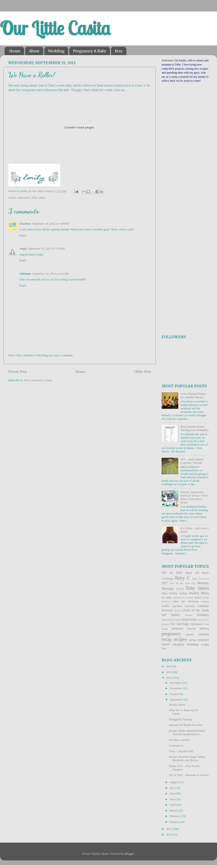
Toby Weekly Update (174, 593)
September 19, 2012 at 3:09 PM (50, 223)
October (175, 694)
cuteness (203, 606)
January (174, 821)
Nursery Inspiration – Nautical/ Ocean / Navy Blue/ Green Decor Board (194, 497)
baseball (189, 597)
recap (167, 639)
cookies (205, 601)
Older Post (142, 371)
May (173, 799)
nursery (191, 628)
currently (189, 606)
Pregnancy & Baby (89, 51)
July (172, 788)
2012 (169, 677)
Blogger (129, 853)
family (175, 615)
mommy (177, 628)
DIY (165, 583)
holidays (203, 615)
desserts (167, 610)
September (176, 699)
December (176, 682)
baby (169, 597)
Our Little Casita (55, 28)
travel (165, 644)
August (174, 782)
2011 (169, 829)
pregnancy (171, 633)
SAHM (180, 588)
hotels (178, 619)
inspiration (189, 619)
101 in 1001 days (177, 572)
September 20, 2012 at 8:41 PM (50, 273)
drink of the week (196, 610)
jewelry (205, 619)
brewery (166, 601)
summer (203, 640)
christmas (193, 601)
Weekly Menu (199, 593)
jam (199, 619)
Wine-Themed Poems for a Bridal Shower (193, 395)
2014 (169, 666)
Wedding (56, 51)
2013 (169, 672)
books (206, 597)
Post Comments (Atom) (38, 380)
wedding (193, 644)
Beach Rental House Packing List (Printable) (194, 428)
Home (14, 51)
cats (183, 601)
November (176, 688)
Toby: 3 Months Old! (181, 751)
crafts (165, 606)
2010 (169, 834)
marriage (183, 624)
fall (164, 615)
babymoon (178, 597)
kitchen (165, 624)
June (173, 793)
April (173, 804)
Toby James (38, 197)
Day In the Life (180, 583)
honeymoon (168, 619)
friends (188, 615)
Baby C (182, 577)
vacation (178, 644)
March (174, 810)
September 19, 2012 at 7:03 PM (46, 248)
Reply (22, 235)
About (34, 51)
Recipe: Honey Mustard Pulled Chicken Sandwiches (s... (187, 732)
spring (192, 640)
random (203, 634)
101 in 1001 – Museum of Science (189, 775)
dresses (178, 610)
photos (204, 628)
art (163, 597)
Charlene (25, 223)
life (173, 624)
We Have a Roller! (179, 740)
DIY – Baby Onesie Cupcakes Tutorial (192, 461)
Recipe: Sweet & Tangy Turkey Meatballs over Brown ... (187, 758)
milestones (24, 197)
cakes (175, 601)
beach (197, 597)
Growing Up (176, 745)
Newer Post (17, 371)
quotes (190, 634)
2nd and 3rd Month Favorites (186, 725)
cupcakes (177, 606)
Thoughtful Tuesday (180, 719)
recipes (180, 639)
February (175, 816)
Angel (23, 248)
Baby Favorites (200, 578)
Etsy (119, 51)
